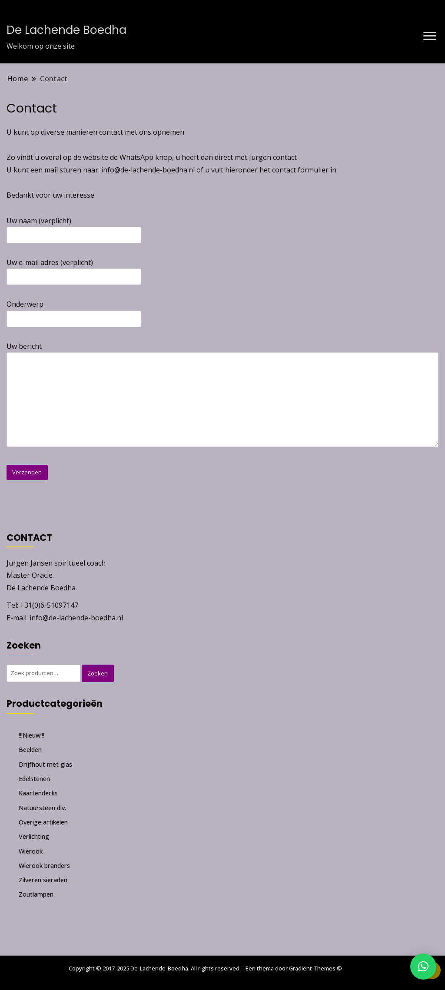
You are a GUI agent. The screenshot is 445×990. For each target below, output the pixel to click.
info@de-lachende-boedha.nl (148, 170)
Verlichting (34, 836)
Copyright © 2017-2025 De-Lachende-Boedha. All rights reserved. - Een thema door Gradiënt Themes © (205, 968)
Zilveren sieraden (43, 880)
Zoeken (97, 673)
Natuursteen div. (42, 808)
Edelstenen (34, 779)
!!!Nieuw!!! (31, 735)
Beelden (30, 749)
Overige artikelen (43, 822)
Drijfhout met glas (45, 764)
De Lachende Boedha (66, 30)
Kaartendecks (38, 793)
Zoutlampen (36, 894)
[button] (423, 967)
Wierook (31, 851)
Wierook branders (44, 865)
